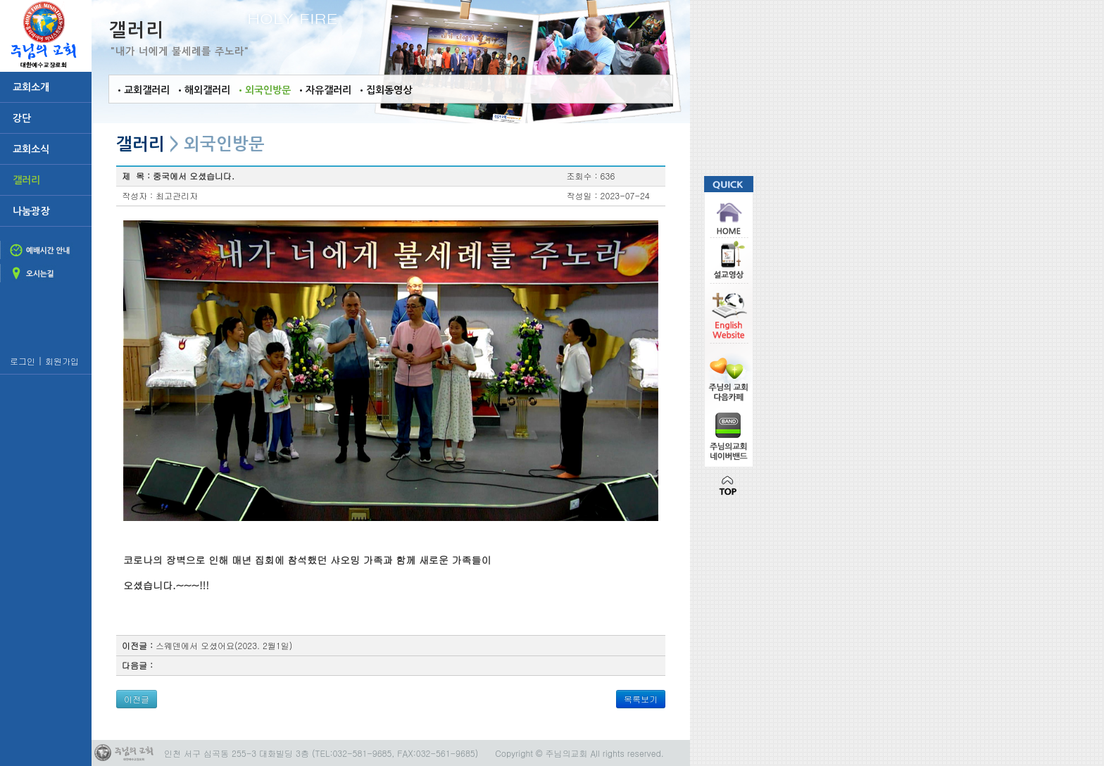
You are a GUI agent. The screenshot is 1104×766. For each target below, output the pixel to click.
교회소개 (28, 87)
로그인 (21, 361)
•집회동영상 (381, 90)
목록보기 (641, 699)
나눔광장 (28, 211)
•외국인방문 (260, 90)
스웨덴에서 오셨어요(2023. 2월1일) (224, 645)
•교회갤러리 (139, 90)
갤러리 (23, 180)
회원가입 (62, 361)
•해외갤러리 (200, 90)
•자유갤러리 (321, 90)
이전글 (136, 699)
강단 (19, 118)
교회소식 (28, 149)
